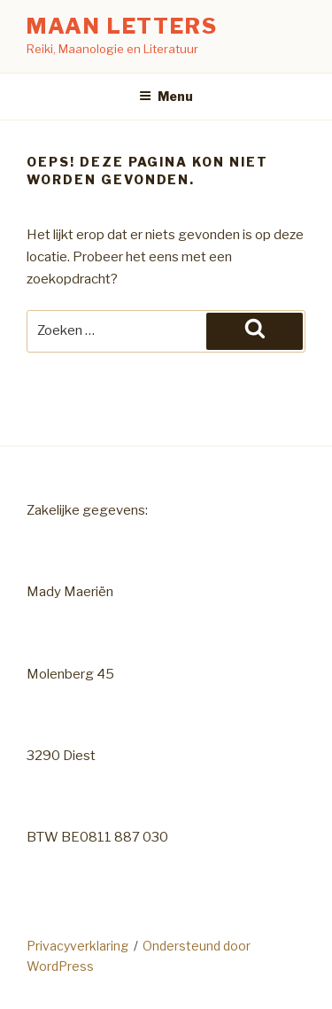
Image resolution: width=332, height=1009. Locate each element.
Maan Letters (122, 26)
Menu (166, 96)
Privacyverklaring (77, 945)
